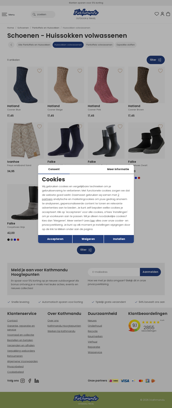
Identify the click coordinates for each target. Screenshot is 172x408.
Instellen (119, 239)
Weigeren (88, 239)
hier (92, 220)
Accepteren (55, 239)
